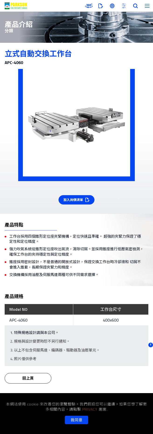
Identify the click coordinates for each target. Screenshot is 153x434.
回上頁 (28, 381)
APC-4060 (18, 320)
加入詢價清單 (73, 199)
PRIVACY (90, 409)
